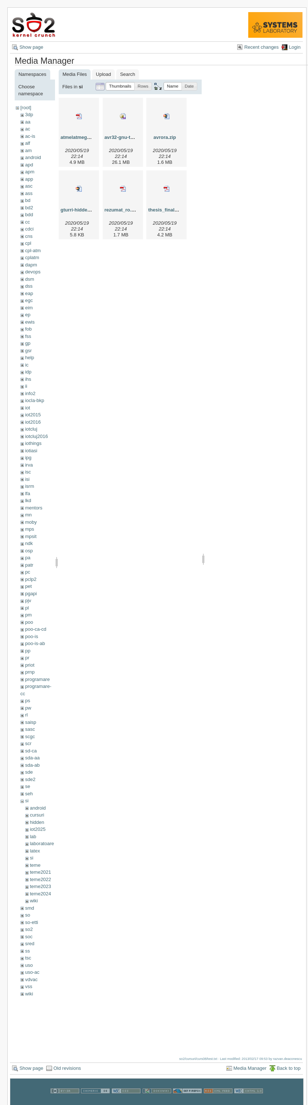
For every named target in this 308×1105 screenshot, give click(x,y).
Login (295, 47)
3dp (29, 114)
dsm (29, 279)
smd (29, 908)
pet (28, 586)
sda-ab (32, 765)
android (33, 157)
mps (29, 529)
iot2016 (33, 422)
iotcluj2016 (36, 436)
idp (28, 372)
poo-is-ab (35, 643)
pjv (28, 600)
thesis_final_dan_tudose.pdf (180, 210)
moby (31, 522)
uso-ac (32, 972)
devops (32, 272)
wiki (34, 900)
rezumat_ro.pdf (121, 210)
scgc (30, 736)
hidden (37, 822)
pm (28, 615)
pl (27, 608)
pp (27, 650)
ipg (28, 457)
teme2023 (40, 886)
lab (33, 836)
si (26, 800)
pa (27, 557)
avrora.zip (165, 137)
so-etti (31, 922)
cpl (28, 243)
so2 (29, 929)
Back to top (289, 1068)
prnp (29, 672)
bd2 (29, 207)
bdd (29, 214)
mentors (33, 508)
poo (29, 622)
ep (27, 314)
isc (28, 472)
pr (27, 657)
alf (27, 143)
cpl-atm (33, 250)
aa (27, 122)
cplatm (32, 257)
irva (29, 465)
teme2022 (40, 879)
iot (27, 407)
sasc (30, 729)
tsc (28, 958)
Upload (103, 74)
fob (28, 329)
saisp (30, 722)
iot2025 (37, 829)
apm (29, 171)
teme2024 (40, 893)
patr (29, 565)
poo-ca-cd (35, 629)
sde (29, 772)
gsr (28, 350)
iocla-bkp (34, 400)
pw (28, 708)
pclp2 (30, 579)
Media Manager (250, 1068)
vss (28, 986)
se (27, 786)
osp (29, 550)
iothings (33, 443)
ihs (28, 379)
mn (28, 514)
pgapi (31, 593)
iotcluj (31, 429)
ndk (29, 543)
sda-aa (32, 757)
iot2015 (33, 414)
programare (37, 679)
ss (27, 951)
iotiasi (31, 450)
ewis (29, 322)
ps (27, 700)
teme (35, 865)
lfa (27, 493)
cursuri (37, 815)
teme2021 (40, 872)
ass (28, 193)
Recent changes (261, 47)
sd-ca (31, 751)
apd (29, 164)
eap (29, 293)
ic (26, 365)
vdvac (31, 979)
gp (27, 343)
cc (27, 222)
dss (28, 286)
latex (35, 851)
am (28, 150)
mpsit (30, 536)
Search (127, 74)
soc (28, 936)
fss (28, 336)
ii (26, 386)
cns (28, 236)
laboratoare (42, 843)
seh (29, 793)
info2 (30, 393)
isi (27, 479)
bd (27, 200)
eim (29, 307)
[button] (120, 86)
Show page (31, 47)
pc (27, 572)
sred (29, 943)
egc (29, 300)
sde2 (30, 779)
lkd (28, 500)
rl (26, 715)
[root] (25, 107)
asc (28, 186)
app (29, 179)
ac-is (30, 136)
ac (27, 129)
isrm (29, 486)
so (27, 915)
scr (28, 743)
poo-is (31, 636)
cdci (29, 229)
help (29, 357)
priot (29, 665)
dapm (31, 265)
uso (29, 965)
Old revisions (67, 1068)
